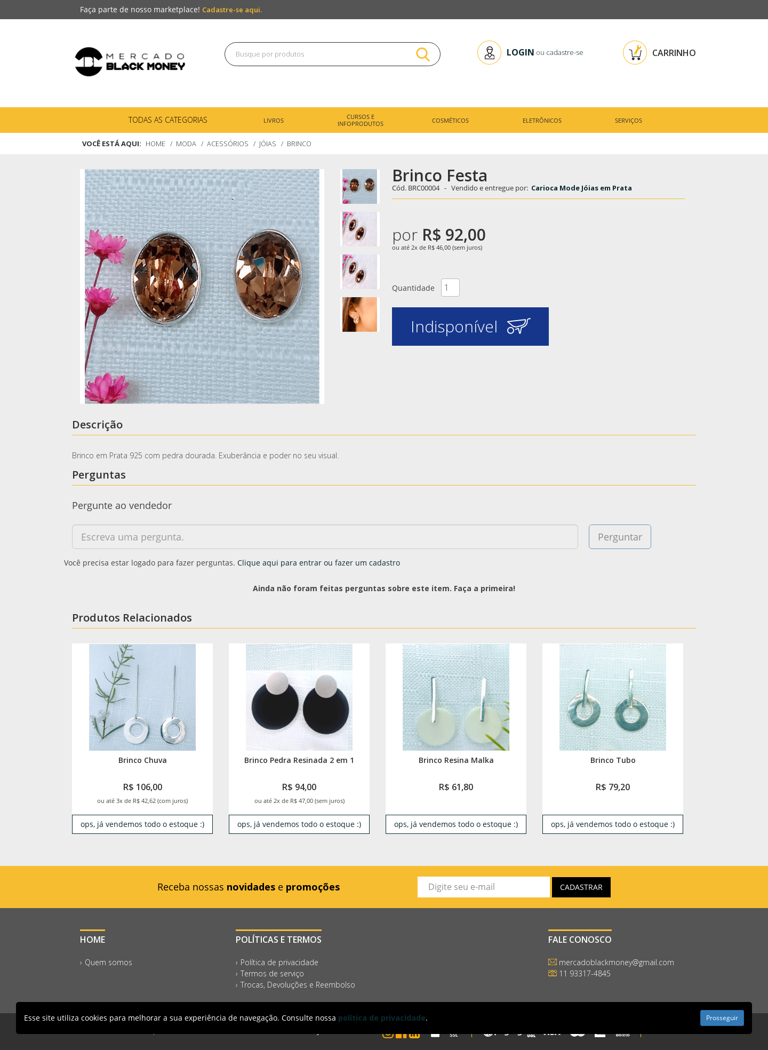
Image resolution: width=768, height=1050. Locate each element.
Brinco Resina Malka (456, 760)
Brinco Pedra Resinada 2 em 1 (299, 760)
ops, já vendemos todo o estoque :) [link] (142, 824)
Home (156, 143)
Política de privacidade (279, 962)
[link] (142, 697)
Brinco (302, 143)
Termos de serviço (272, 973)
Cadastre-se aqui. (232, 9)
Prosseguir (722, 1017)
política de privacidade (382, 1018)
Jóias (270, 143)
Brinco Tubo (613, 760)
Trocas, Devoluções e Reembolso (298, 985)
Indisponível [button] (471, 326)
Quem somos (108, 962)
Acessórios (229, 143)
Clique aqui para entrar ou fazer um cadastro (318, 563)
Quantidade (413, 288)
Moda (187, 143)
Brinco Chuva (142, 760)
